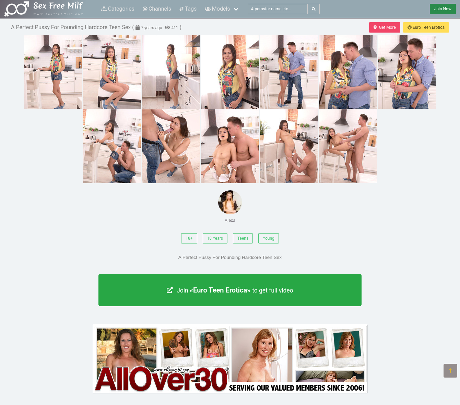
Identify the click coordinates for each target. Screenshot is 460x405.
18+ (189, 238)
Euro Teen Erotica (426, 27)
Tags (188, 8)
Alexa (230, 206)
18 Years (215, 238)
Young (268, 238)
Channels (157, 8)
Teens (242, 238)
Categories (117, 8)
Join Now (442, 9)
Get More (385, 27)
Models (217, 8)
